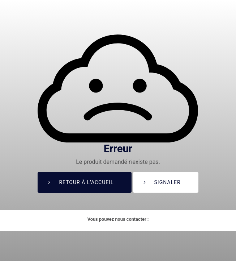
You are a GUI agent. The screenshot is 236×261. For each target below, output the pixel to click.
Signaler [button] (167, 182)
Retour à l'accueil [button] (86, 182)
